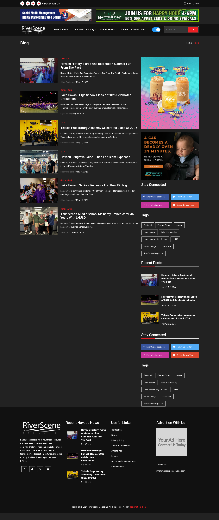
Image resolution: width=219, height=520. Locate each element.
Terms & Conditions (120, 445)
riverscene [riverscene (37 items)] (166, 246)
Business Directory (86, 29)
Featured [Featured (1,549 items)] (148, 225)
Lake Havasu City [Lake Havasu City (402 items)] (169, 232)
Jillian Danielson (67, 82)
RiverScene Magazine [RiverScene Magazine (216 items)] (153, 253)
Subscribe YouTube (185, 205)
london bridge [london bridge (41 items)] (150, 246)
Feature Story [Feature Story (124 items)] (164, 225)
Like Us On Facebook (155, 197)
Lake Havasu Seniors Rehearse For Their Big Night (95, 185)
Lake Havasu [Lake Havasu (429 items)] (149, 232)
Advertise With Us (51, 3)
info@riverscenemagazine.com (170, 471)
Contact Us (138, 29)
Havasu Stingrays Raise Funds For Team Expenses (95, 157)
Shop (124, 29)
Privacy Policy (117, 440)
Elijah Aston (65, 114)
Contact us (116, 430)
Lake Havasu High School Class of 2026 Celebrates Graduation (179, 298)
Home (189, 43)
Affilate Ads (116, 451)
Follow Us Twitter (184, 197)
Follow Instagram (154, 205)
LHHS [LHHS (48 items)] (175, 239)
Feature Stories (108, 29)
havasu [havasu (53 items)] (179, 225)
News (114, 435)
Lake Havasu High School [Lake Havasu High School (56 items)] (155, 239)
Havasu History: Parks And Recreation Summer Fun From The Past (178, 278)
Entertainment (117, 466)
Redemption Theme (138, 507)
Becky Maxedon (67, 143)
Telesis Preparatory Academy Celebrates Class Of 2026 (98, 128)
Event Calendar (63, 29)
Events (114, 456)
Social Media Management (123, 461)
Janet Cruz (65, 232)
